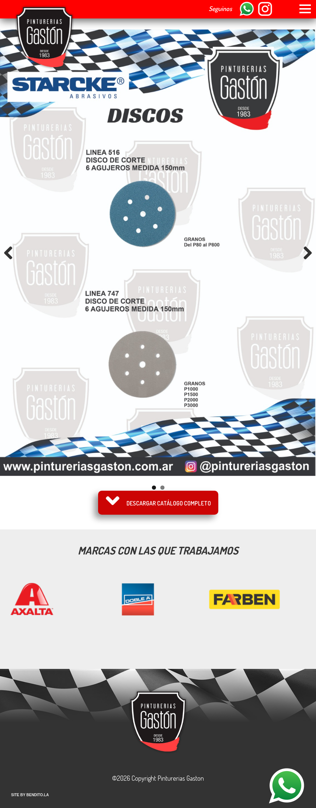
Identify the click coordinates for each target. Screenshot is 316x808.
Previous (11, 252)
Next (305, 252)
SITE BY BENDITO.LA (30, 795)
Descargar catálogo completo (168, 503)
